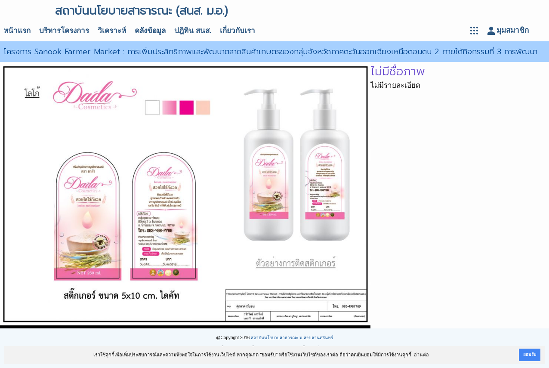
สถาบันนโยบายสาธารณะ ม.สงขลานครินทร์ (292, 337)
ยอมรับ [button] (529, 354)
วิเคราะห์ (112, 31)
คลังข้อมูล (150, 31)
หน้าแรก (17, 31)
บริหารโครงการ (64, 31)
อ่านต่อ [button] (421, 354)
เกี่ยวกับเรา (237, 31)
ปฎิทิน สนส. (192, 31)
